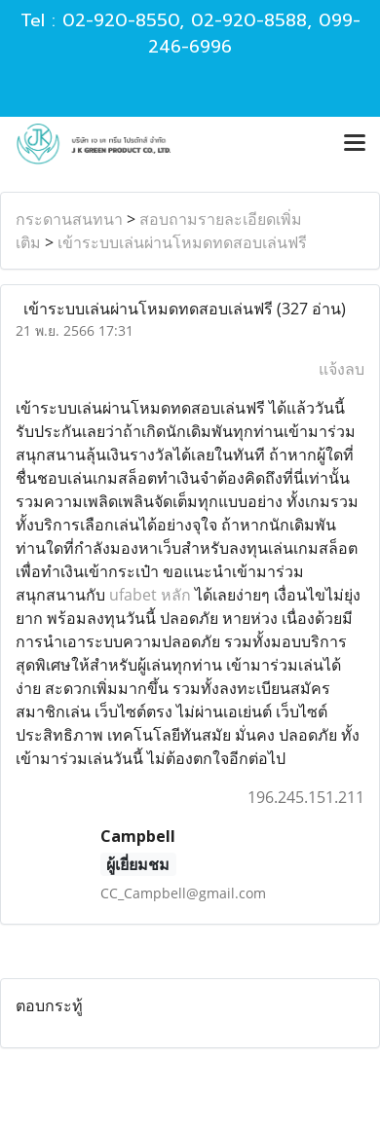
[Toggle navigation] (354, 144)
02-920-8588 (249, 20)
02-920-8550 (120, 20)
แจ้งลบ (341, 369)
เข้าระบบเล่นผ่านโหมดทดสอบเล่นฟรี (182, 242)
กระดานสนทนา (69, 219)
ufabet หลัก (150, 594)
